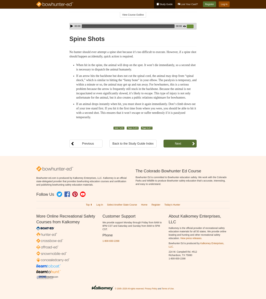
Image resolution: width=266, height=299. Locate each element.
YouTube (83, 194)
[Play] (71, 26)
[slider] (128, 26)
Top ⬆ (89, 204)
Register (209, 4)
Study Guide (165, 4)
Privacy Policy (151, 288)
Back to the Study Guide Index (133, 143)
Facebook (67, 194)
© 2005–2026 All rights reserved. (129, 288)
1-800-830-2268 (110, 241)
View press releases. (191, 238)
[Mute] (184, 26)
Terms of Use (168, 288)
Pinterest (75, 194)
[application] (133, 26)
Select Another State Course (122, 204)
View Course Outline (133, 14)
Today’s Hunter (172, 204)
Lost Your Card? (188, 4)
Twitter (59, 194)
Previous (88, 143)
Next (178, 143)
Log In (224, 4)
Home (144, 204)
